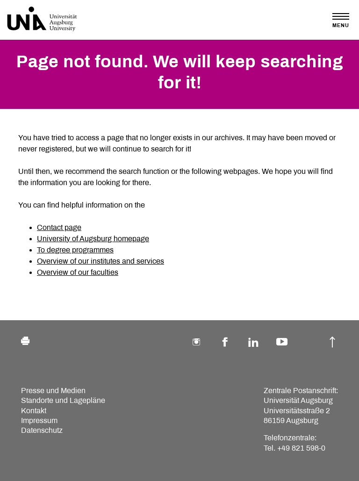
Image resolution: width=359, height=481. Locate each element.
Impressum (39, 420)
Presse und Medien (53, 391)
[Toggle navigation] (341, 20)
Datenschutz (42, 430)
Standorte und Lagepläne (63, 400)
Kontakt (33, 411)
